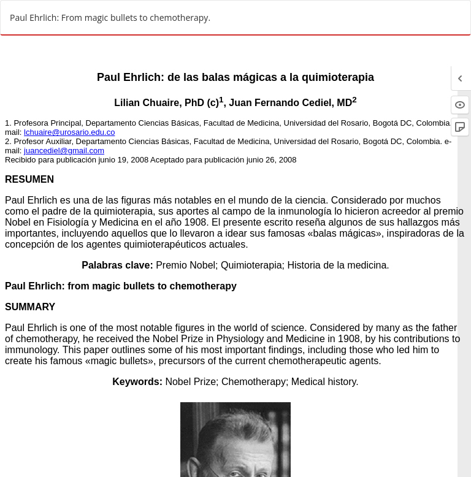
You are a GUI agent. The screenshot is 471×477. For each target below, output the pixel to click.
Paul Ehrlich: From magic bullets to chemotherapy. (110, 17)
